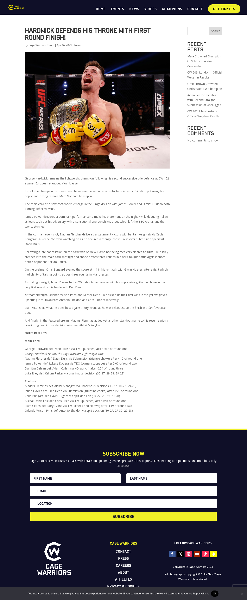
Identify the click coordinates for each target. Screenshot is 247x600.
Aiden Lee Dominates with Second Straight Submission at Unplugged (204, 100)
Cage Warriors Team (41, 45)
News (77, 45)
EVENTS (117, 9)
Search (215, 31)
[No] (242, 594)
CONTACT (195, 9)
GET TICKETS (224, 9)
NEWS (134, 9)
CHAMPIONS (172, 9)
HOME (101, 9)
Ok (214, 593)
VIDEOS (150, 9)
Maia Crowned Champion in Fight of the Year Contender (204, 61)
